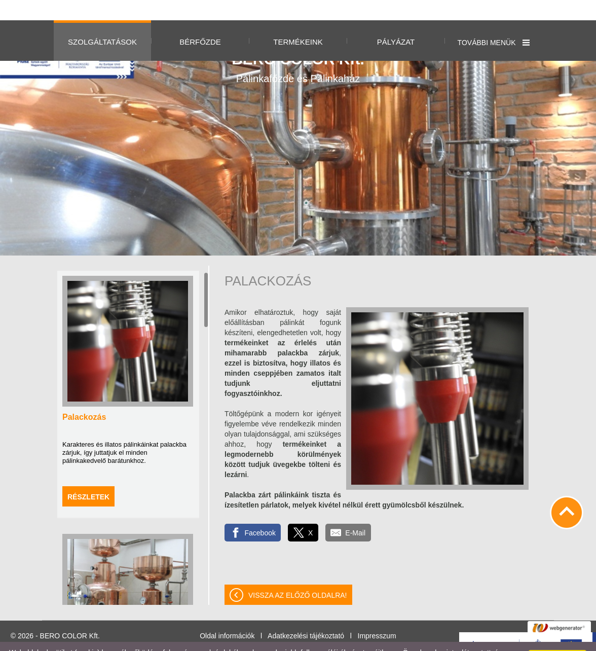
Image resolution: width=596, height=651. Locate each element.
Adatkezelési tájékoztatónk (351, 640)
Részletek (88, 477)
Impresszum (377, 615)
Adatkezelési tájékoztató (306, 615)
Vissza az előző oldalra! (297, 575)
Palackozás (84, 396)
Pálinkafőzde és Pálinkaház (298, 47)
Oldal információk (227, 615)
